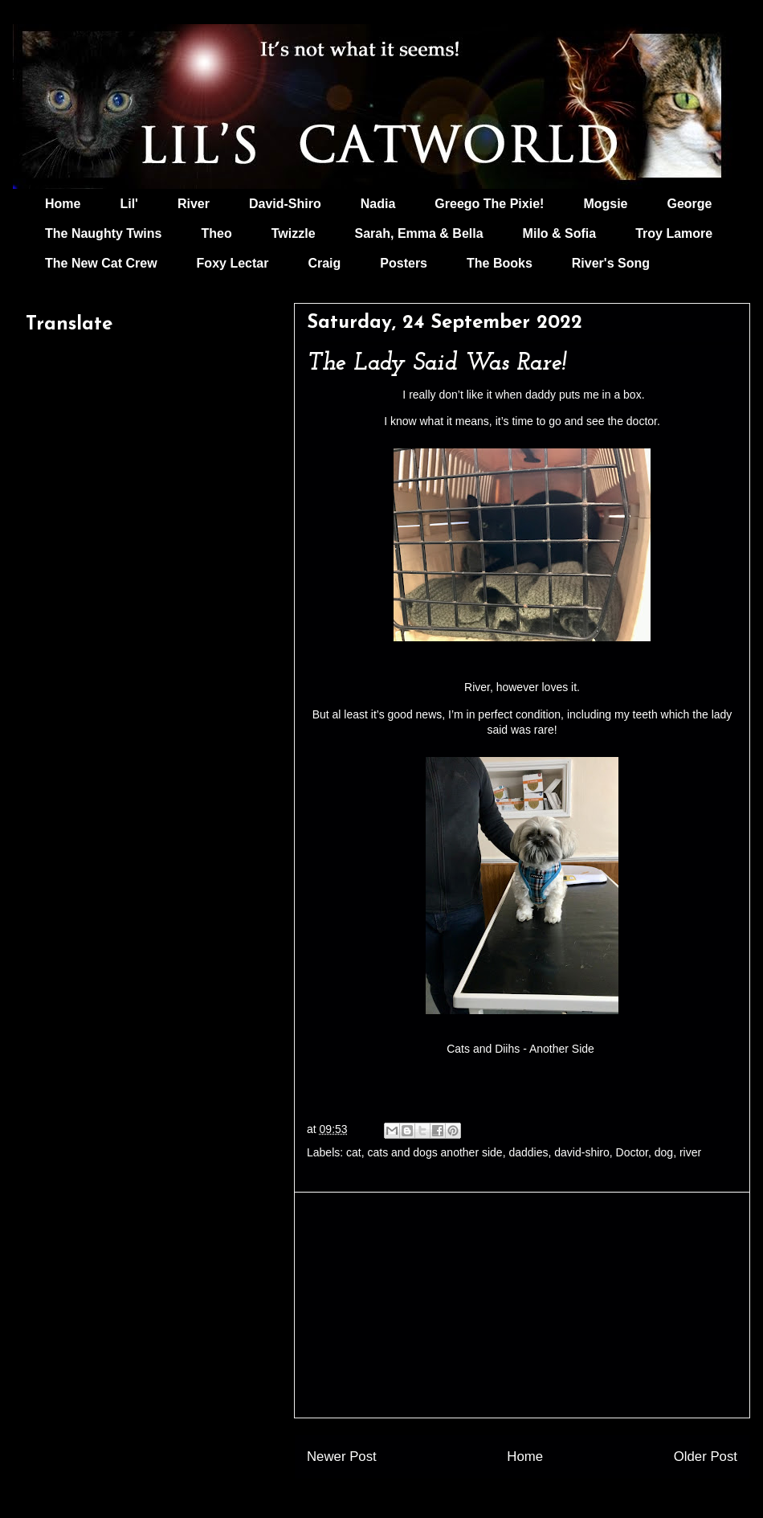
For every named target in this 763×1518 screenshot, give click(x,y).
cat (353, 1152)
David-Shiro (285, 204)
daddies (528, 1152)
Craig (324, 263)
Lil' (128, 204)
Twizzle (293, 233)
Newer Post (342, 1456)
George (689, 204)
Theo (216, 233)
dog (664, 1152)
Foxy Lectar (233, 263)
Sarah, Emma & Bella (419, 233)
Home (62, 204)
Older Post (705, 1456)
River (193, 204)
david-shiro (581, 1152)
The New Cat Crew (101, 263)
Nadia (378, 204)
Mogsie (605, 204)
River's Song (611, 263)
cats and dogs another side (435, 1152)
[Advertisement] (522, 1305)
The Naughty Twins (103, 233)
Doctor (632, 1152)
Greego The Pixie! (489, 204)
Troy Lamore (673, 233)
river (690, 1152)
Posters (403, 263)
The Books (499, 263)
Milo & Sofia (560, 233)
